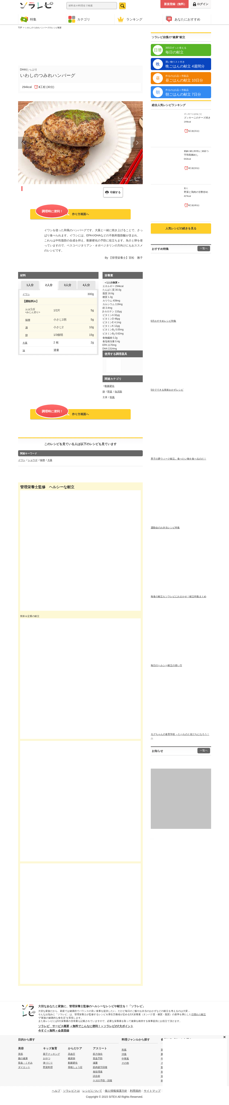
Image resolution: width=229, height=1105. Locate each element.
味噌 (27, 320)
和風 (112, 397)
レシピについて (92, 1090)
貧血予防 (98, 1058)
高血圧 (71, 1054)
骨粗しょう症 (75, 1067)
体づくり (48, 1062)
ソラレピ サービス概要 (53, 1026)
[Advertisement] (80, 46)
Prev (24, 143)
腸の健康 (23, 1058)
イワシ (26, 294)
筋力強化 (98, 1054)
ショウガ (30, 308)
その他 (125, 1063)
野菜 (109, 391)
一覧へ (204, 248)
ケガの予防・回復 (102, 1080)
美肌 (20, 1054)
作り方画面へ (62, 213)
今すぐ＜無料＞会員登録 (53, 1030)
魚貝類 (118, 391)
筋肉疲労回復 (100, 1067)
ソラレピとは (71, 1090)
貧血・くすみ (25, 1062)
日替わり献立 (198, 1014)
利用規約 (135, 1090)
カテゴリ (79, 19)
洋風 (124, 1054)
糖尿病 (71, 1058)
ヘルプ (56, 1090)
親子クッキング (51, 1054)
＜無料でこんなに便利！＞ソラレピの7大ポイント (101, 1026)
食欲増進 (98, 1071)
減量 (95, 1062)
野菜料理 (48, 1067)
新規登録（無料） (175, 4)
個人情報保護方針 (116, 1090)
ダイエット (24, 1067)
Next (137, 143)
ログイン (200, 4)
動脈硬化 (109, 386)
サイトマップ (152, 1090)
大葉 (25, 342)
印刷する (115, 192)
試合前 (96, 1076)
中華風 (125, 1058)
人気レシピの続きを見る (180, 228)
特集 (28, 19)
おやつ (46, 1058)
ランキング (129, 19)
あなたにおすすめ (182, 19)
